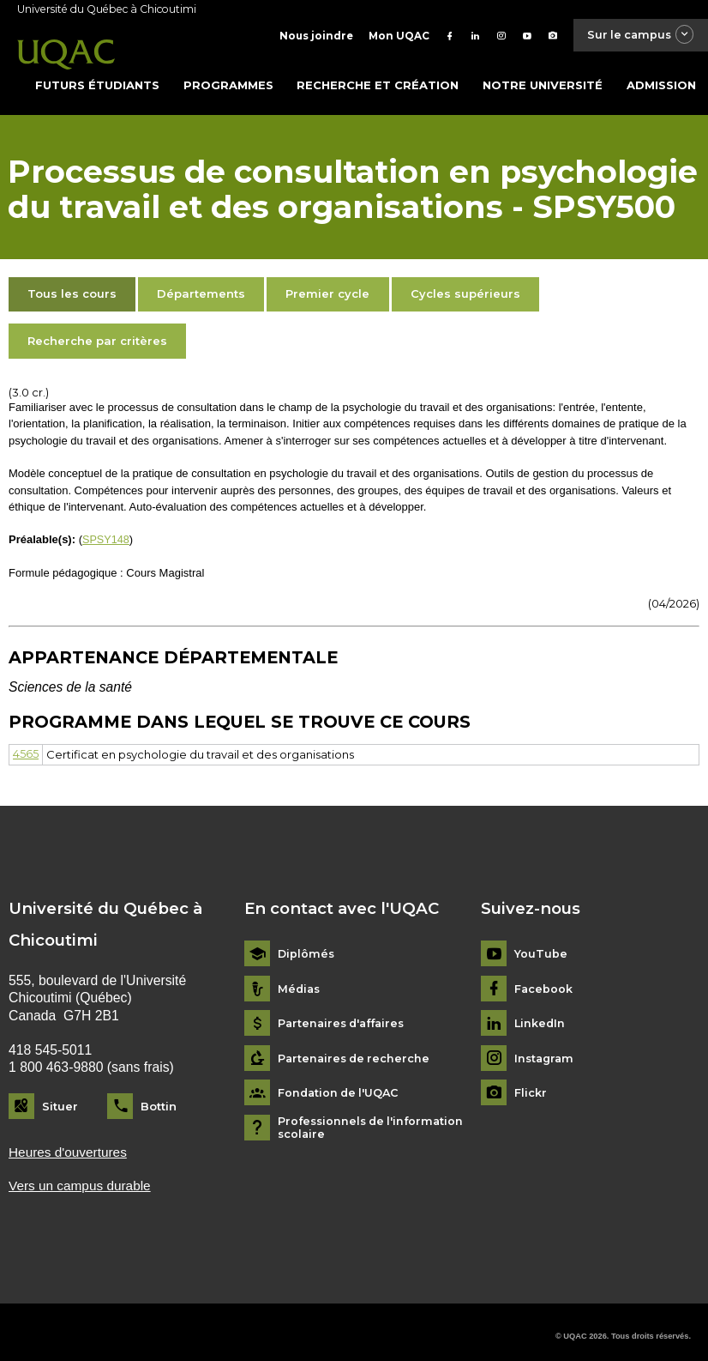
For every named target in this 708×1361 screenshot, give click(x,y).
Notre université (543, 76)
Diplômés (307, 945)
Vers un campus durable (81, 1177)
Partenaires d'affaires (345, 1014)
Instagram (545, 1049)
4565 (26, 746)
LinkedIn (540, 1014)
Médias (300, 979)
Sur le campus (636, 35)
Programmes (228, 76)
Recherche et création (378, 76)
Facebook (543, 979)
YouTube (540, 945)
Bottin (159, 1097)
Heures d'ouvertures (69, 1142)
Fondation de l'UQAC (341, 1084)
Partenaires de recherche (356, 1049)
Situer (60, 1097)
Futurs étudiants (97, 76)
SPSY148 (106, 530)
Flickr (530, 1084)
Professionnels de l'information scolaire (374, 1118)
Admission (661, 76)
